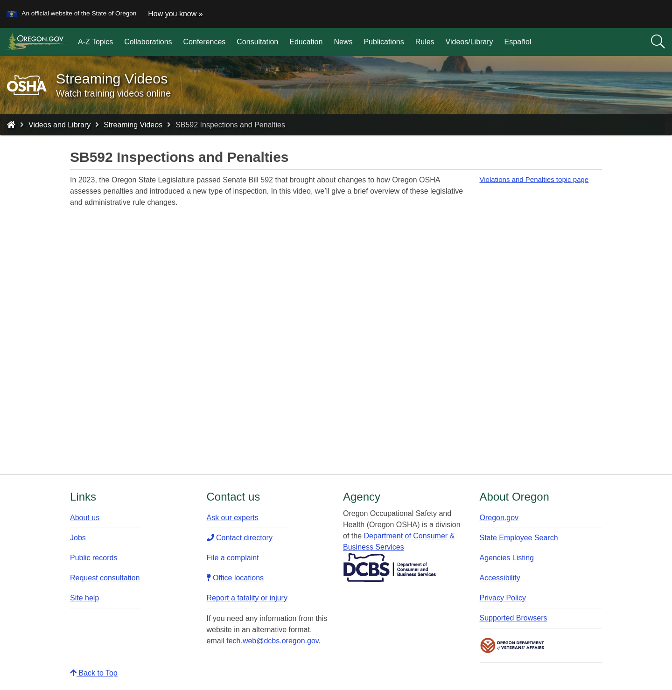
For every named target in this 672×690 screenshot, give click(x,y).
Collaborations (148, 42)
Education (305, 42)
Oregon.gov (499, 518)
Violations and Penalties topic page (534, 179)
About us (84, 518)
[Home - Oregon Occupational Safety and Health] (11, 125)
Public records (93, 558)
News (343, 42)
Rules (424, 42)
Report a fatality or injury (247, 598)
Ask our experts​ (233, 518)
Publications (384, 42)
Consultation (257, 42)
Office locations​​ (235, 578)
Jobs (78, 538)
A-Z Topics (95, 42)
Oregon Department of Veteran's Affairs (512, 645)
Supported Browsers (513, 618)
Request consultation (105, 578)
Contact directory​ (240, 538)
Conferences (204, 42)
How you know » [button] (175, 14)
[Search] (658, 42)
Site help (84, 598)
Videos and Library (59, 125)
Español (518, 42)
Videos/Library (469, 42)
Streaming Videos (133, 125)
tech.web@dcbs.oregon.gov (272, 641)
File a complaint (233, 558)
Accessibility (500, 578)
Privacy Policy (503, 598)
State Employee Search (519, 538)
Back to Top (94, 673)
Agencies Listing (507, 558)
